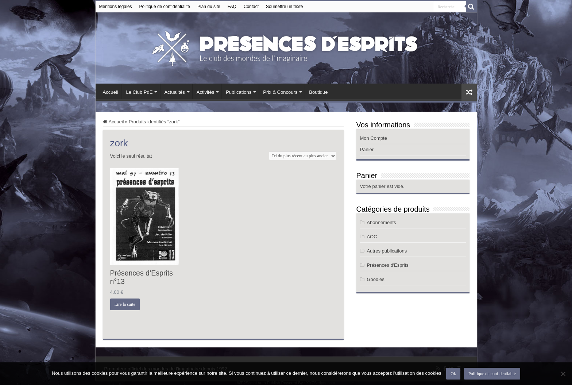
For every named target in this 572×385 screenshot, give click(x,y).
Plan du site (208, 6)
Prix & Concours (280, 92)
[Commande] (302, 155)
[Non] (563, 373)
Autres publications (387, 251)
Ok (453, 373)
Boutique (318, 92)
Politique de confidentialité (164, 6)
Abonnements (381, 222)
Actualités (174, 92)
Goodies (375, 279)
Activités (205, 92)
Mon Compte (373, 138)
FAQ (232, 6)
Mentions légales (115, 6)
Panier (367, 149)
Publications (238, 92)
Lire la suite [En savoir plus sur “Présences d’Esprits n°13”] (125, 304)
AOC (372, 236)
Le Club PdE (139, 92)
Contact (251, 6)
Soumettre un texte (284, 6)
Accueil (110, 92)
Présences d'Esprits (387, 265)
